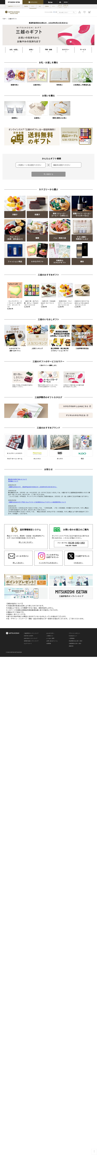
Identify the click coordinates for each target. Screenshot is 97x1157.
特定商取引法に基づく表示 (75, 641)
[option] (14, 295)
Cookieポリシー (73, 635)
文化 (40, 6)
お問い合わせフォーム (52, 641)
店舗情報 (26, 6)
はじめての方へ (50, 633)
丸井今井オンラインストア (60, 6)
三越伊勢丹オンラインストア (14, 6)
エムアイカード (28, 643)
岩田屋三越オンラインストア (65, 6)
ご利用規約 (72, 638)
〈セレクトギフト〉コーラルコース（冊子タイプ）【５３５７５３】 (14, 305)
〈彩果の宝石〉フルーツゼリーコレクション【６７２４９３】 (65, 304)
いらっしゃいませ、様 (51, 12)
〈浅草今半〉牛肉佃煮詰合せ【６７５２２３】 (48, 304)
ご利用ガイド (50, 635)
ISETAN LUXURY (28, 635)
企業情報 (49, 643)
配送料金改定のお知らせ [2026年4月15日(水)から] (48, 23)
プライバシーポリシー (74, 633)
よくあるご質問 (50, 638)
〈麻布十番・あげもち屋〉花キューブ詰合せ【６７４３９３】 (31, 304)
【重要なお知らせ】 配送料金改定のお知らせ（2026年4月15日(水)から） (32, 487)
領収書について (13, 481)
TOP (4, 19)
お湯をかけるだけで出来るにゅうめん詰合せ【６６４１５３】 (82, 304)
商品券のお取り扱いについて (17, 479)
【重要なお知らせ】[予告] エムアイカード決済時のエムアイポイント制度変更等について (37, 502)
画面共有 (71, 646)
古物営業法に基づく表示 (75, 643)
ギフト (32, 6)
